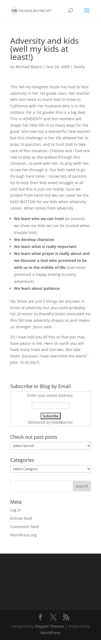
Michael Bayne (29, 66)
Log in (15, 510)
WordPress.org (23, 534)
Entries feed (21, 518)
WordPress (50, 632)
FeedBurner (62, 422)
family (79, 66)
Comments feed (24, 526)
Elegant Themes (49, 626)
